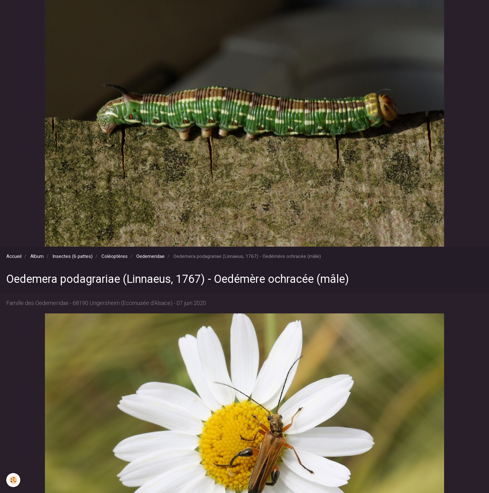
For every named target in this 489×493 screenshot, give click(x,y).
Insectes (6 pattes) (72, 256)
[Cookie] (13, 480)
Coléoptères (114, 256)
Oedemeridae (150, 256)
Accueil (14, 256)
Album (37, 256)
